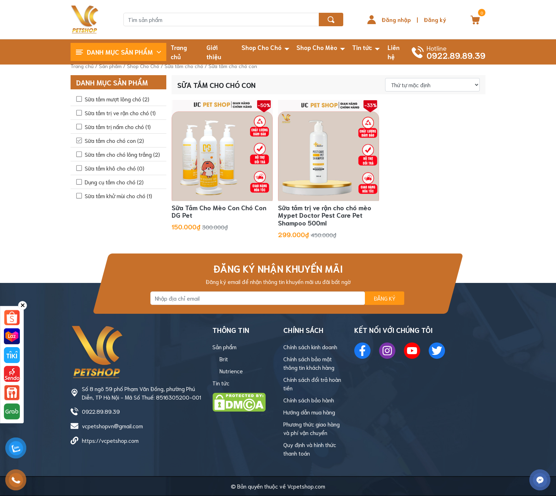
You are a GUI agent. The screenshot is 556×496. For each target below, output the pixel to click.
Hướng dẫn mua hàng (309, 412)
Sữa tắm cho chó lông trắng (122, 154)
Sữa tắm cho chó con (114, 140)
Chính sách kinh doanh (310, 346)
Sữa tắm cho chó (184, 65)
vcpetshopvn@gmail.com (112, 425)
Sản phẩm (110, 65)
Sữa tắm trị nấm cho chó (118, 126)
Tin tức (362, 47)
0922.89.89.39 (101, 411)
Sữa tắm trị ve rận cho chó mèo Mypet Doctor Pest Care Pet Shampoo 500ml (324, 215)
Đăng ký (435, 19)
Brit (223, 358)
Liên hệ (394, 51)
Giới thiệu (213, 51)
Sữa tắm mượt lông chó (117, 98)
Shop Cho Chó (261, 47)
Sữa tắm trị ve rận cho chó (120, 112)
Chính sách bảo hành (308, 399)
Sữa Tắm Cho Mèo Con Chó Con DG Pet (219, 211)
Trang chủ (179, 51)
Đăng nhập (396, 19)
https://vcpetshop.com (110, 440)
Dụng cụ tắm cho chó (114, 181)
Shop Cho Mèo (316, 47)
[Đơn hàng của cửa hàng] (432, 84)
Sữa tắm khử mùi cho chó (118, 195)
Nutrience (231, 370)
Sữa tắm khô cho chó (114, 168)
